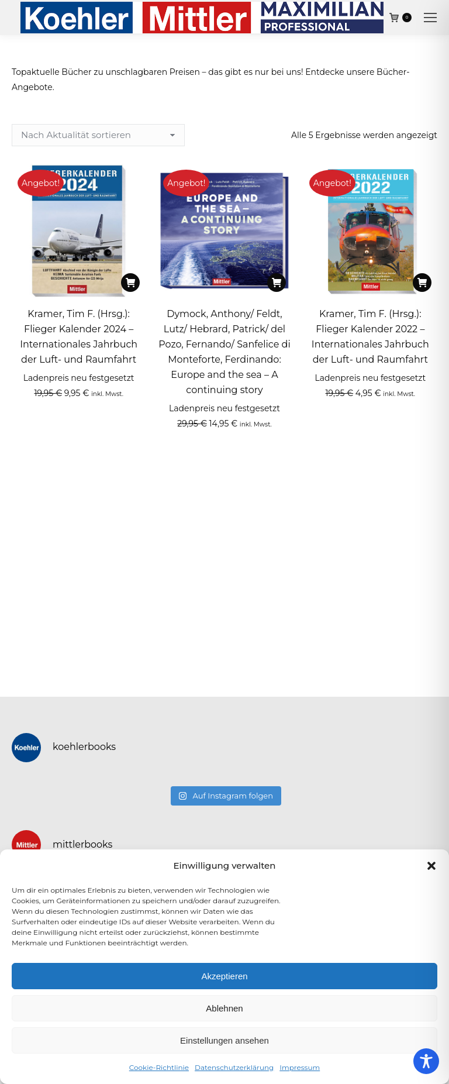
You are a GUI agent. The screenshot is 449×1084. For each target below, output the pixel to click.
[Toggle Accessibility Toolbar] (426, 1061)
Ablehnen (224, 1008)
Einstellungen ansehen (224, 1040)
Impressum (299, 1067)
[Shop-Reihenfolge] (98, 135)
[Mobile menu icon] (430, 18)
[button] (431, 866)
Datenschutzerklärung (234, 1067)
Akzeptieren (224, 976)
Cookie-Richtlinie (159, 1067)
